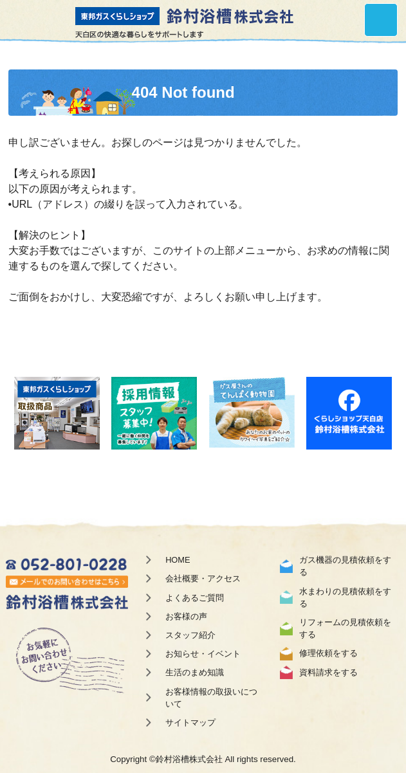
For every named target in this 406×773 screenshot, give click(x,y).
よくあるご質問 (194, 598)
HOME (177, 560)
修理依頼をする (328, 653)
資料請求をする (328, 672)
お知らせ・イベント (203, 654)
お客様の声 (186, 616)
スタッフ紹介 (190, 635)
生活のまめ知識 (194, 672)
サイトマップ (190, 722)
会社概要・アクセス (203, 578)
